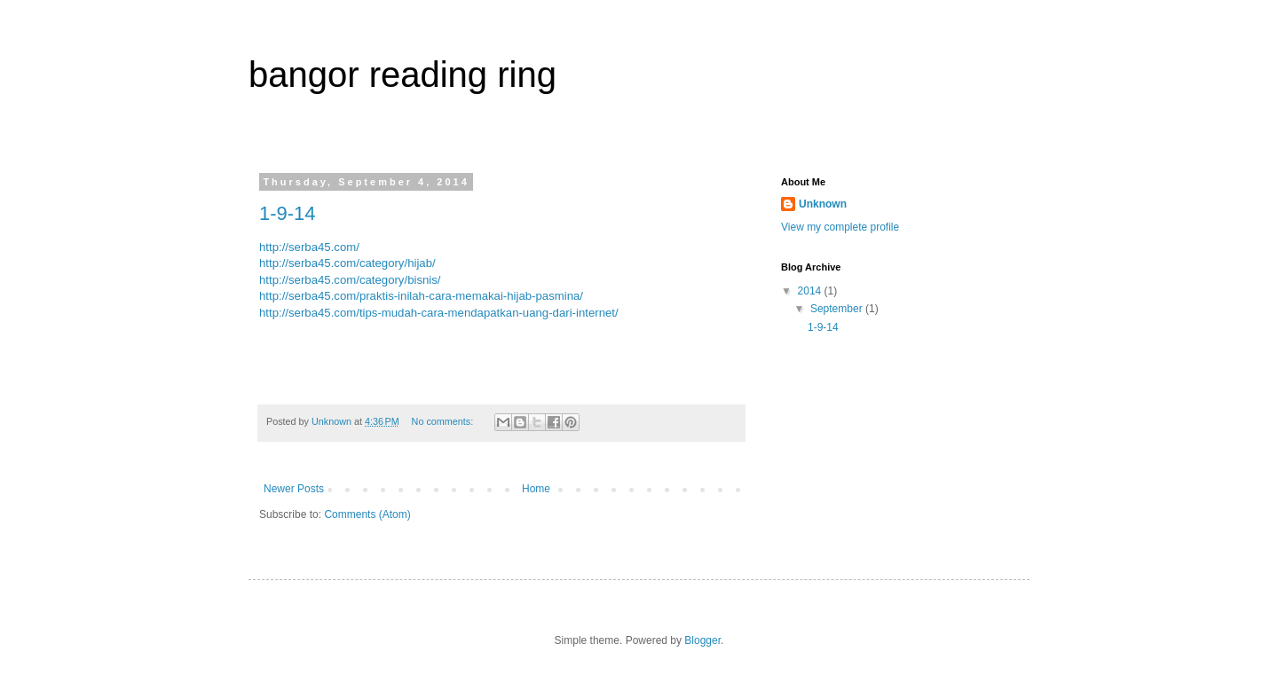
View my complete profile (840, 227)
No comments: (444, 421)
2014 (811, 291)
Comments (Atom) (367, 514)
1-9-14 (287, 213)
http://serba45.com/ (309, 247)
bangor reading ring (402, 74)
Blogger (702, 640)
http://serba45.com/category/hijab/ (347, 263)
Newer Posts (294, 489)
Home (536, 489)
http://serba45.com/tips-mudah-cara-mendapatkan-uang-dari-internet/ (439, 312)
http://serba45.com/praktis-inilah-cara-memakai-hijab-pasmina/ (421, 295)
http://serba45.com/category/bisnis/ (350, 280)
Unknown (823, 204)
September (837, 308)
